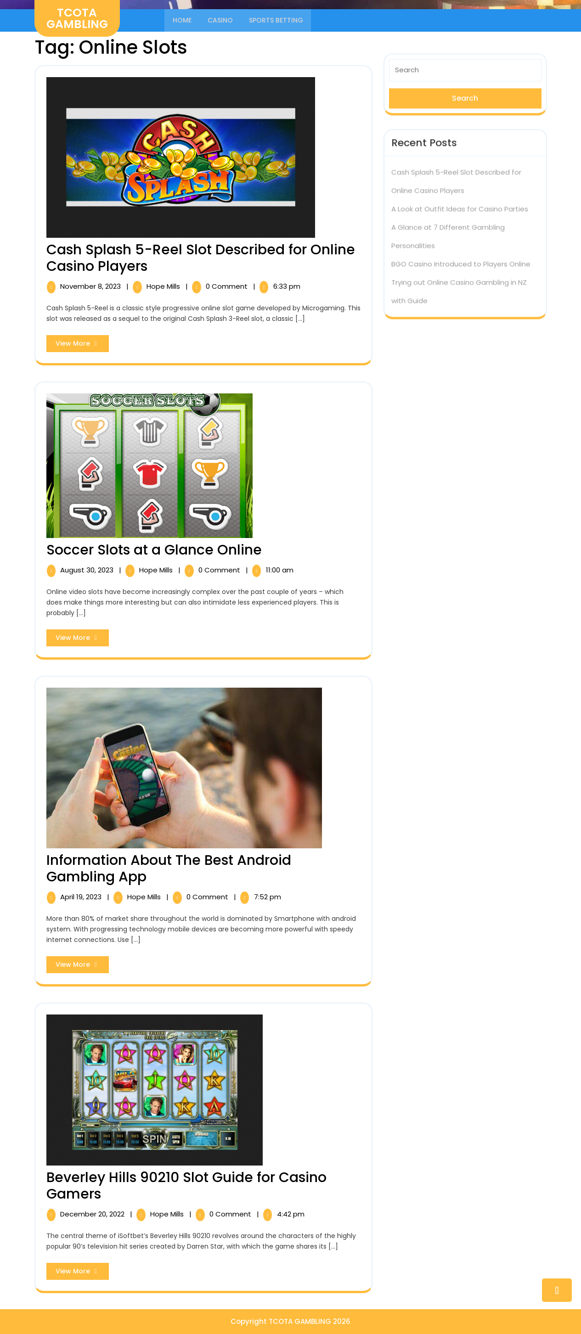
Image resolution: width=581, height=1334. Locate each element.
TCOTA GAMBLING (77, 18)
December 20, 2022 (93, 1214)
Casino (220, 20)
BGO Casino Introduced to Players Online (460, 261)
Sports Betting (277, 20)
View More (82, 345)
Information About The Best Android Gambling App (168, 868)
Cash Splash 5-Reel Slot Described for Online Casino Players (200, 258)
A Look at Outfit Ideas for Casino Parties (459, 206)
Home (182, 20)
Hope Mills (164, 286)
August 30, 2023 (87, 569)
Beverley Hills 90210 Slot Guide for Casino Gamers (186, 1186)
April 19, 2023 (81, 896)
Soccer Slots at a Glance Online (154, 549)
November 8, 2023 (91, 286)
